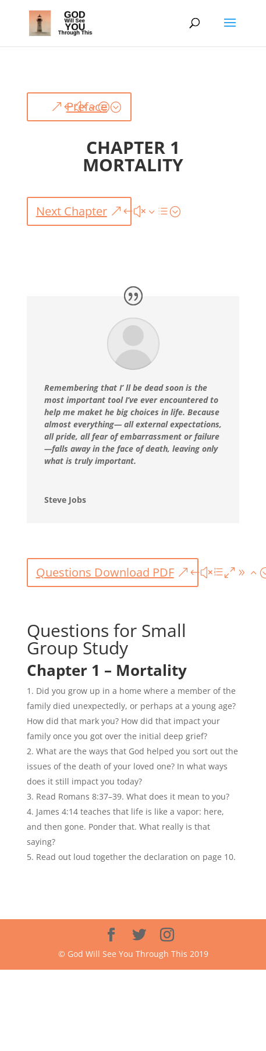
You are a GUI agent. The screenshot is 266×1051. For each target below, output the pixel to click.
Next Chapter (71, 211)
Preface (86, 106)
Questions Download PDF (105, 572)
